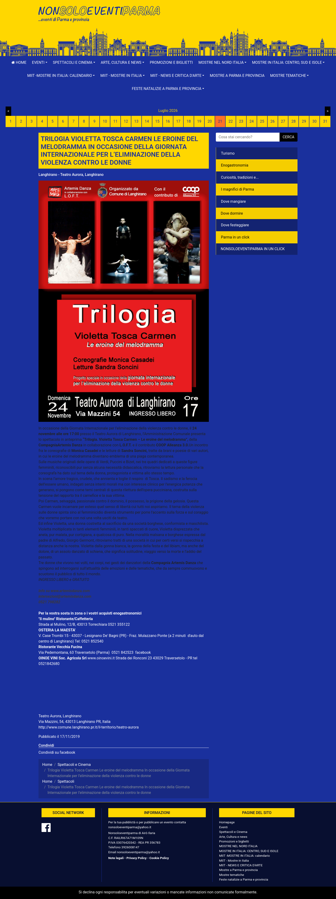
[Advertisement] (235, 19)
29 (304, 121)
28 (293, 121)
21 (220, 121)
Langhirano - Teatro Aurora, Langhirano (71, 174)
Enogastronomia (234, 165)
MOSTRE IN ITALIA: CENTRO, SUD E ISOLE (248, 851)
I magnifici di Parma (237, 189)
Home (18, 62)
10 (105, 121)
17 (178, 121)
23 (241, 121)
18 (189, 121)
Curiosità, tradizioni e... (240, 177)
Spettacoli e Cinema (233, 832)
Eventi (223, 827)
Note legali (116, 858)
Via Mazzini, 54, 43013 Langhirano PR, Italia (74, 721)
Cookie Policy (159, 858)
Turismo (227, 153)
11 (115, 121)
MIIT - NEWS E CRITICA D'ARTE (240, 865)
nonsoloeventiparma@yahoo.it (129, 827)
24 (251, 121)
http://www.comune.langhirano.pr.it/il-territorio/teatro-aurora (88, 727)
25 (262, 121)
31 (325, 121)
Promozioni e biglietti (171, 62)
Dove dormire (232, 213)
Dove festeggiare (235, 225)
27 (283, 121)
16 (168, 121)
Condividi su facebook (56, 752)
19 (199, 121)
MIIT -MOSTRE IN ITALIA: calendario (244, 855)
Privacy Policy (136, 858)
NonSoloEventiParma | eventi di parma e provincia (101, 13)
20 (210, 121)
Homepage (226, 822)
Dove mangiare (233, 201)
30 (314, 121)
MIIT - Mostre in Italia (234, 860)
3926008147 (130, 847)
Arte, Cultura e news (233, 837)
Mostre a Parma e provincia (237, 75)
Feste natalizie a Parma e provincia (243, 879)
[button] (39, 62)
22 (230, 121)
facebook (143, 652)
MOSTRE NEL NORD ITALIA (238, 846)
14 (147, 121)
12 (126, 121)
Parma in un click (235, 237)
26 (272, 121)
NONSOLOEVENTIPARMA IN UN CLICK (253, 249)
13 (136, 121)
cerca (288, 137)
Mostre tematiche (231, 875)
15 (157, 121)
